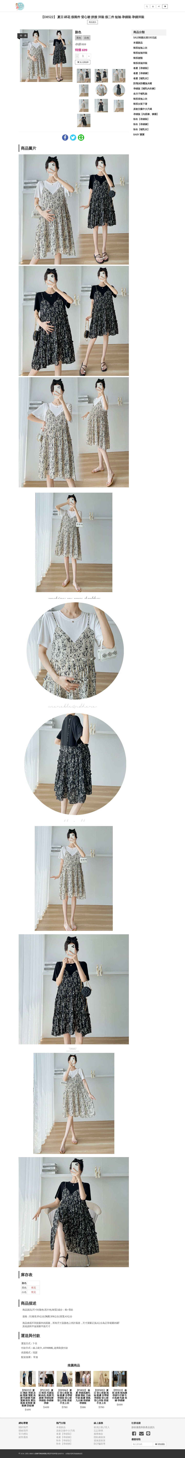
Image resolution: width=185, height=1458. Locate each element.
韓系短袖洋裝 (140, 52)
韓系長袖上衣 (140, 98)
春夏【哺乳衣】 (141, 78)
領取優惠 (160, 1444)
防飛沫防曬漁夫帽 (142, 83)
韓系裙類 (138, 58)
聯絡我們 (23, 1430)
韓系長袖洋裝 (140, 63)
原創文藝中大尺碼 (142, 108)
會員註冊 (98, 1427)
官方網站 (23, 1433)
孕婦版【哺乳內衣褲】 (144, 88)
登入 (107, 1427)
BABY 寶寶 (139, 134)
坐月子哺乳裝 (140, 93)
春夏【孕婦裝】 (141, 68)
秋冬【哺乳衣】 (141, 129)
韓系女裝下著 (140, 103)
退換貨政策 (99, 1440)
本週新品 (138, 42)
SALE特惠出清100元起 (145, 37)
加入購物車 (83, 62)
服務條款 (98, 1433)
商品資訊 (92, 22)
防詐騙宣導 (99, 1443)
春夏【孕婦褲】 (141, 73)
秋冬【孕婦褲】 (141, 124)
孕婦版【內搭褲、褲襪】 (146, 114)
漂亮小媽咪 (29, 1454)
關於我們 (23, 1427)
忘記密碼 (98, 1430)
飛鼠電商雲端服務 (73, 1454)
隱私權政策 (99, 1437)
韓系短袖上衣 (140, 47)
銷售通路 (23, 1437)
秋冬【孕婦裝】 (141, 119)
